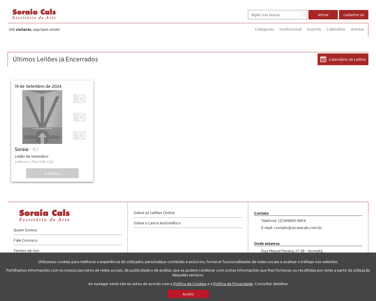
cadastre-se (353, 14)
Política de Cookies (190, 283)
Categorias (264, 29)
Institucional (290, 29)
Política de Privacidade (233, 283)
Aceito (188, 294)
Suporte (314, 29)
